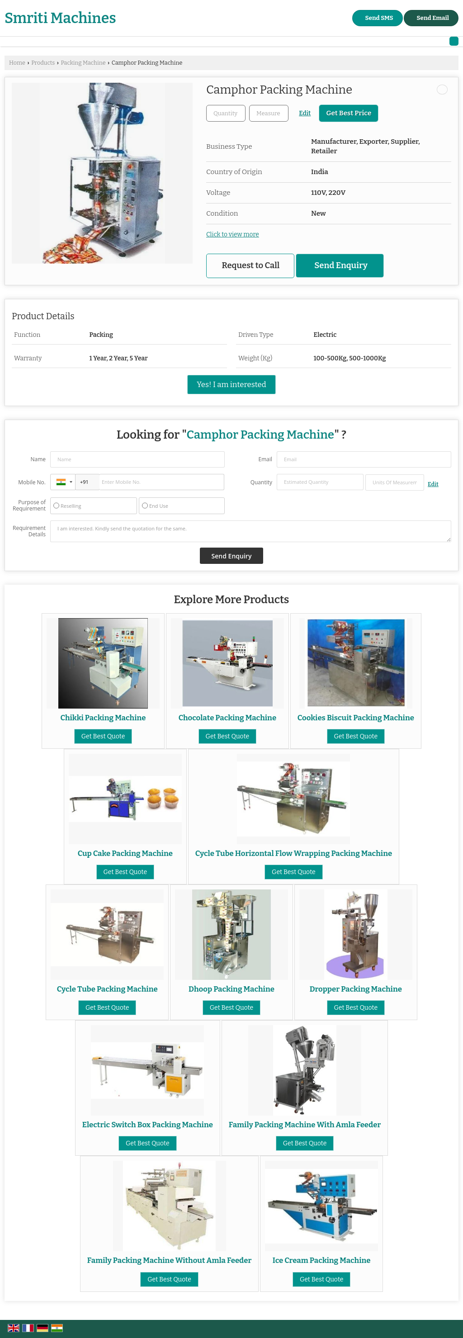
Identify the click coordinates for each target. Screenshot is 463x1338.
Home (17, 62)
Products (43, 62)
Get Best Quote (103, 736)
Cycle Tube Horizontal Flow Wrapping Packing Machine (293, 853)
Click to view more (232, 234)
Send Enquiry (340, 265)
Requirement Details (29, 531)
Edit (305, 113)
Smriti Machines (60, 18)
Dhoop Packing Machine (231, 988)
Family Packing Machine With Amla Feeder (305, 1124)
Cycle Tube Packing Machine (107, 988)
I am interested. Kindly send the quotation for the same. (250, 531)
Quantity (261, 482)
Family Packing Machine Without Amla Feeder (169, 1260)
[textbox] (268, 113)
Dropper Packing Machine (356, 988)
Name (38, 459)
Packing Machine (83, 62)
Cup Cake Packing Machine (125, 853)
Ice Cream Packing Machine (322, 1260)
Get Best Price (348, 113)
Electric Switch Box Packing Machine (147, 1124)
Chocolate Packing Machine (228, 717)
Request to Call (251, 265)
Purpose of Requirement (29, 505)
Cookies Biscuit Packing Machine (356, 717)
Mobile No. (32, 482)
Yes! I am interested (231, 384)
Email (265, 459)
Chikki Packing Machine (103, 717)
